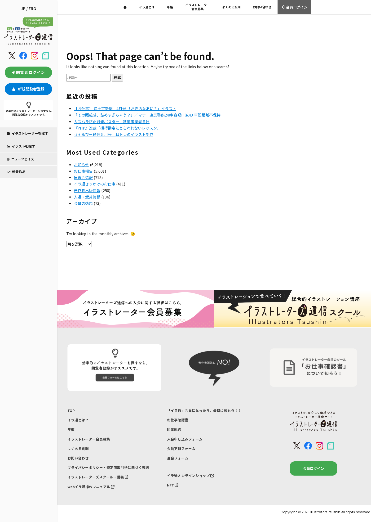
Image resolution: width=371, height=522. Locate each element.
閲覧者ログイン (28, 72)
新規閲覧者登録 (28, 89)
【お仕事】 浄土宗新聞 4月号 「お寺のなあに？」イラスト (125, 108)
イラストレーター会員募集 (197, 7)
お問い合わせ (262, 7)
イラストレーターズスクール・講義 (97, 479)
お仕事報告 (83, 171)
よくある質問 (231, 7)
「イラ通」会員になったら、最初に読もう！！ (204, 410)
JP (23, 8)
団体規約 (174, 430)
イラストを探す (21, 146)
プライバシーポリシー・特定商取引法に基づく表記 (108, 469)
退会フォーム (177, 459)
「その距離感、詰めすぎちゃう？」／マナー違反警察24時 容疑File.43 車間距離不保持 (147, 115)
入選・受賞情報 (87, 197)
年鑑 (170, 7)
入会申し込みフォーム (185, 439)
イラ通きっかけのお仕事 (94, 184)
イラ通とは (147, 7)
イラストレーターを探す (27, 133)
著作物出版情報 (87, 190)
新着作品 (16, 171)
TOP (71, 410)
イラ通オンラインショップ (190, 477)
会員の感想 (83, 203)
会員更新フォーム (181, 449)
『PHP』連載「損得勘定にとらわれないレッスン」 (117, 128)
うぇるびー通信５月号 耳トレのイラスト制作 (113, 134)
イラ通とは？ (78, 420)
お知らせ (81, 164)
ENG (32, 8)
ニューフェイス (20, 159)
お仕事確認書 (177, 420)
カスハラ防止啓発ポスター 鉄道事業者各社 (112, 121)
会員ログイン (294, 7)
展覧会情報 (83, 177)
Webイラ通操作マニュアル (91, 489)
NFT (172, 487)
